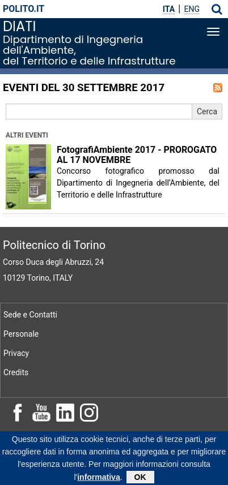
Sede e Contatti (30, 314)
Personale (21, 333)
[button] (217, 9)
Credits (15, 372)
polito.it (23, 8)
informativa (98, 479)
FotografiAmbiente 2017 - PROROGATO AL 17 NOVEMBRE (137, 155)
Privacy (16, 353)
